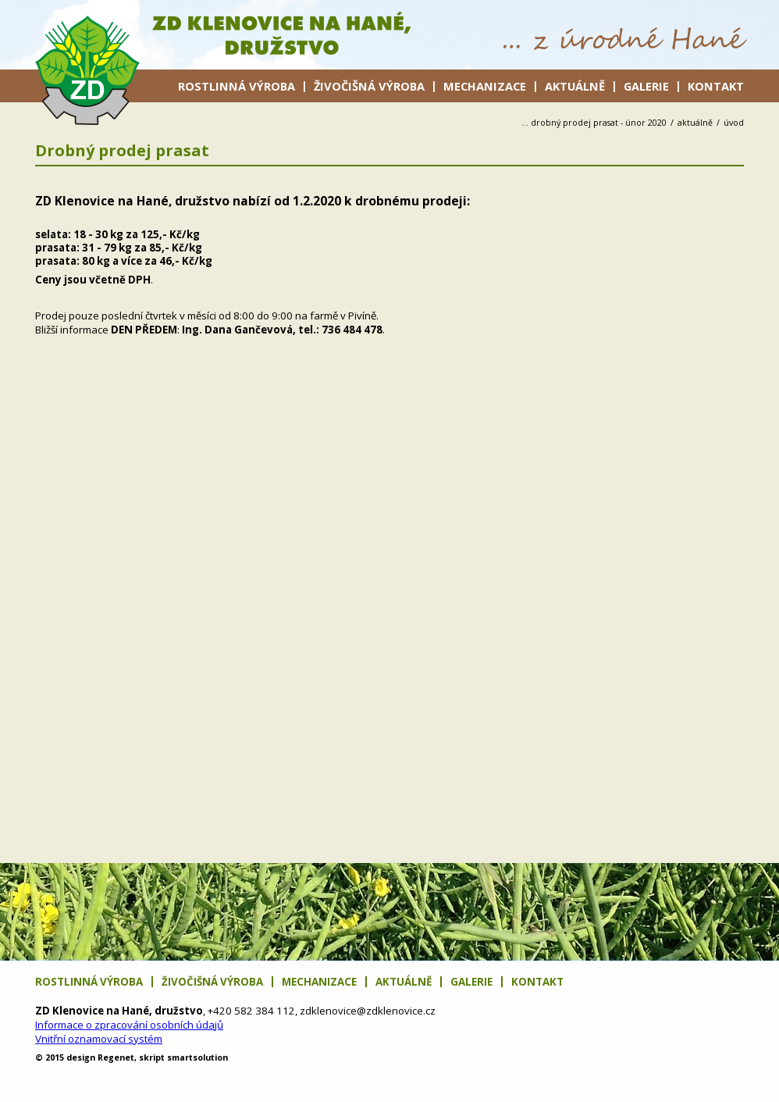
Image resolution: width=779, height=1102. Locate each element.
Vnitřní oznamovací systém (98, 1039)
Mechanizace (484, 86)
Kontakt (716, 86)
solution (197, 1057)
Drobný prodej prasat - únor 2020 (599, 122)
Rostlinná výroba (236, 86)
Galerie (646, 86)
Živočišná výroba (369, 86)
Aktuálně (575, 86)
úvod (734, 122)
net (116, 1057)
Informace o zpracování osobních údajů (129, 1025)
